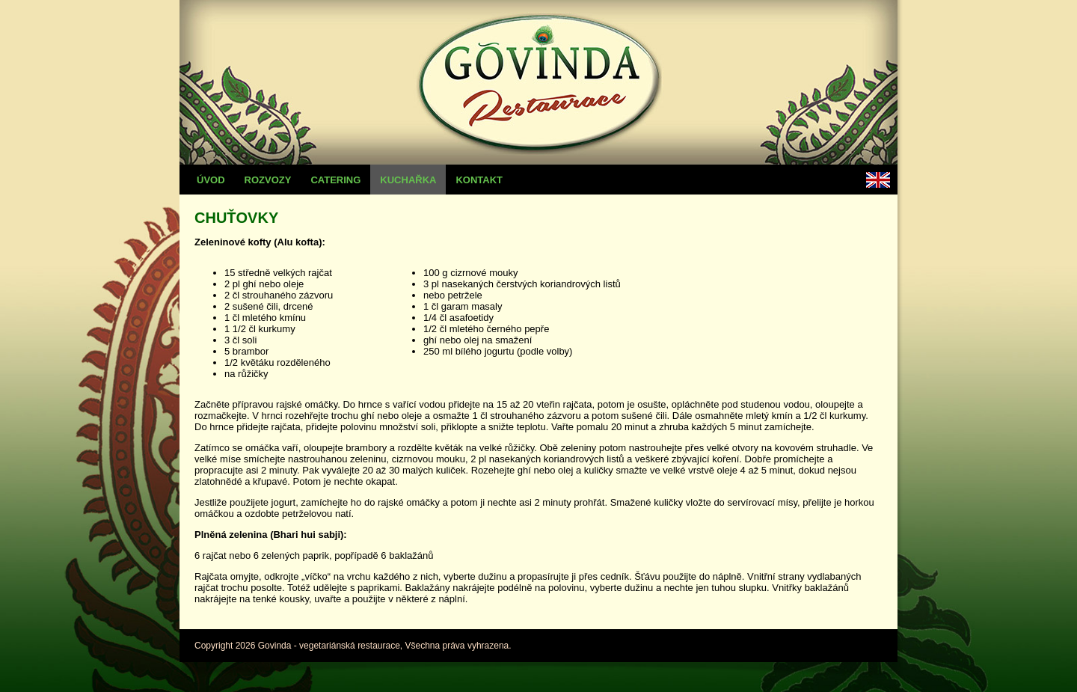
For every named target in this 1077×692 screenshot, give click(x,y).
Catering (335, 180)
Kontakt (479, 180)
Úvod (211, 180)
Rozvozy (268, 180)
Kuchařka (408, 180)
